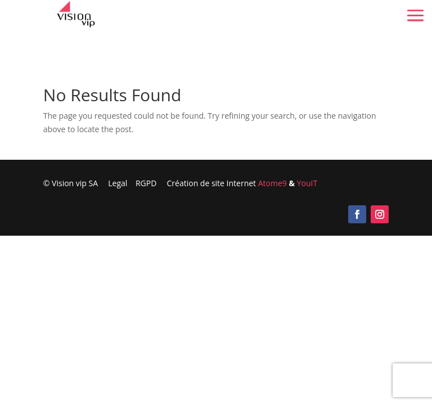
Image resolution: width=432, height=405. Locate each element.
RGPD (151, 183)
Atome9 (272, 183)
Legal (117, 183)
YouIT (307, 183)
